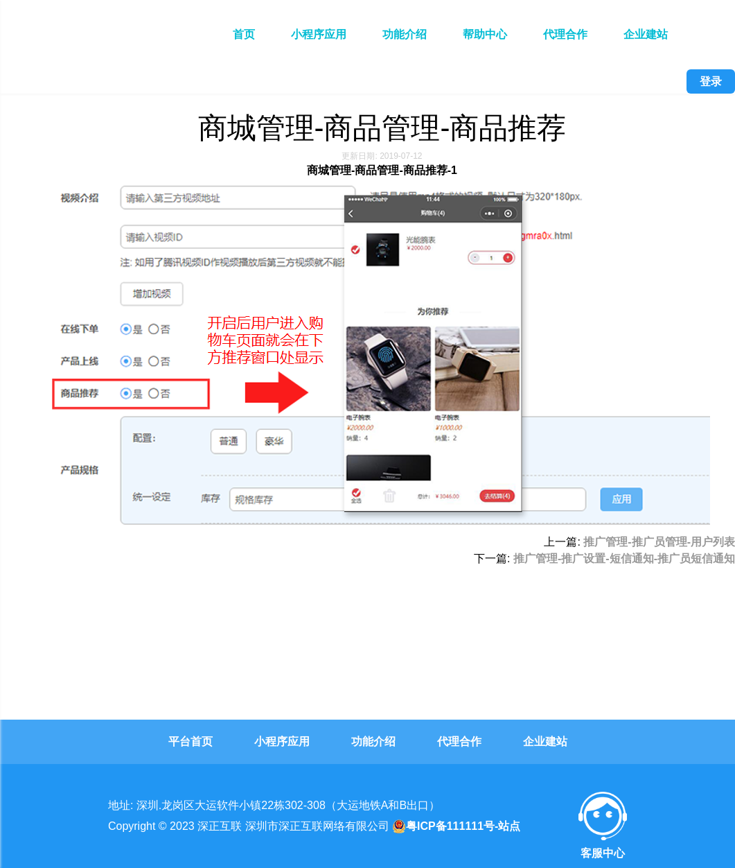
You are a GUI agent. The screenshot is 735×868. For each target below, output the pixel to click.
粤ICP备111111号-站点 (456, 826)
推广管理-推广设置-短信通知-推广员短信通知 (624, 558)
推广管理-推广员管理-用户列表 (659, 542)
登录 (711, 81)
